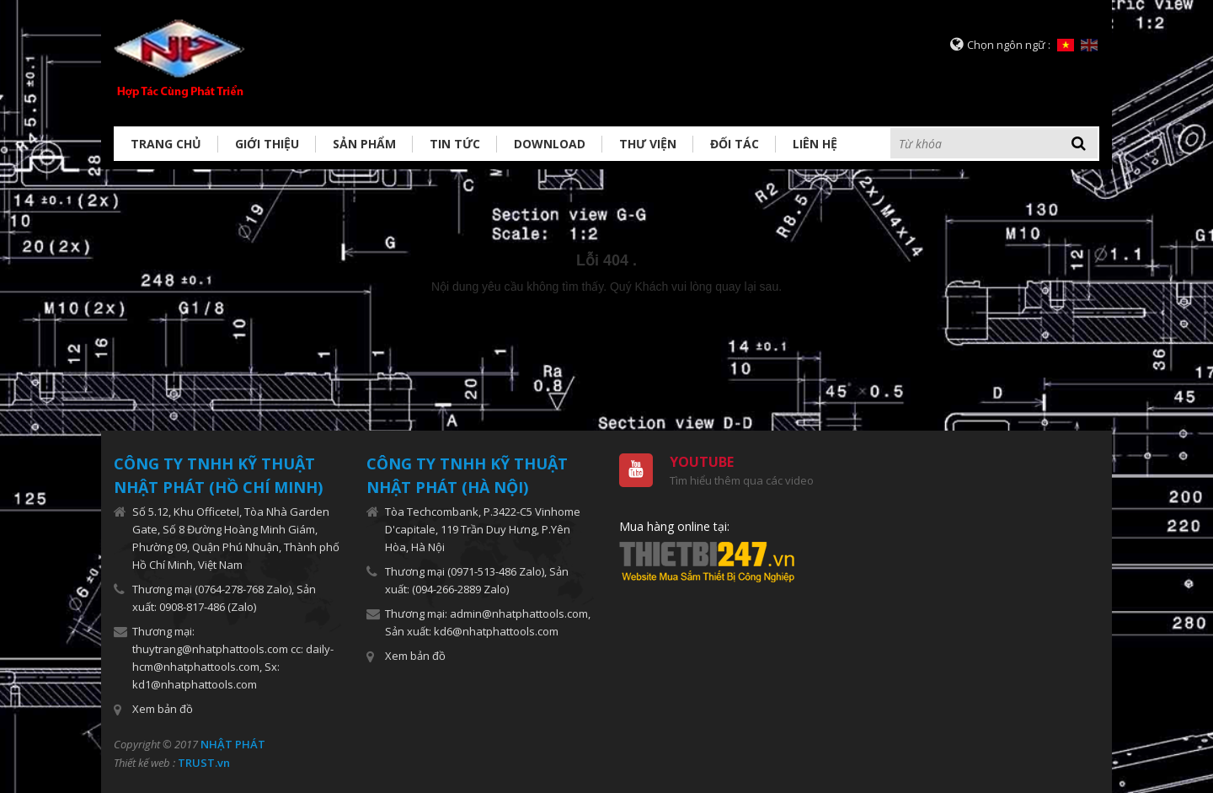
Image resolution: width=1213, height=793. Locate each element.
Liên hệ (815, 144)
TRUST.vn (204, 762)
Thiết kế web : (144, 762)
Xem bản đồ (162, 708)
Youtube (702, 462)
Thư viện (647, 144)
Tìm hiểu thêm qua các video (742, 480)
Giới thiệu (267, 144)
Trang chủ (166, 144)
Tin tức (455, 144)
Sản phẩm (364, 144)
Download (549, 144)
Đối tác (734, 144)
